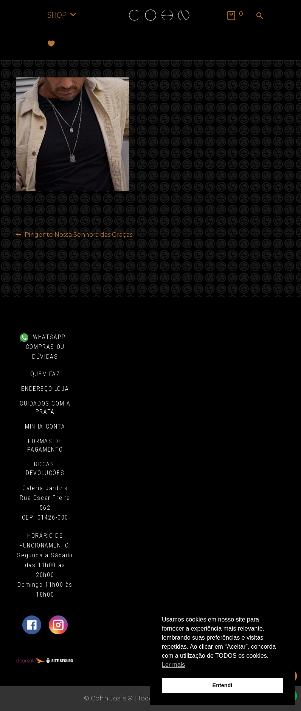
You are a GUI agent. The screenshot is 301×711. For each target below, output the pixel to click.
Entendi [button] (223, 685)
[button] (259, 16)
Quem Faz (45, 374)
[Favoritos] (51, 43)
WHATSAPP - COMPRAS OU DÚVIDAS (45, 346)
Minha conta (45, 426)
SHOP (62, 14)
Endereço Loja (45, 388)
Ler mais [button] (173, 665)
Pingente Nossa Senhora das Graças (78, 235)
